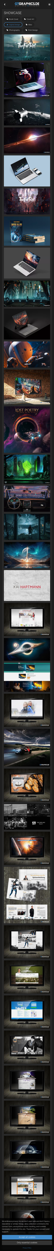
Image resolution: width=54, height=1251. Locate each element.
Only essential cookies (27, 1242)
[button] (4, 4)
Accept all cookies (27, 1237)
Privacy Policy (27, 1248)
